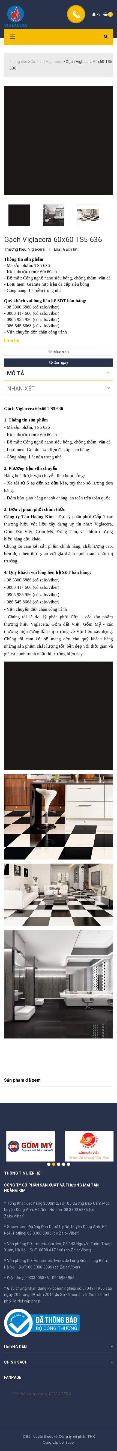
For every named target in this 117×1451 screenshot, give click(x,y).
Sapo (69, 1442)
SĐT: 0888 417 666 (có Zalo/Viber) (60, 1250)
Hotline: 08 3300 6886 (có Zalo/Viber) (46, 1233)
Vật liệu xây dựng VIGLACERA (42, 1393)
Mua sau (58, 352)
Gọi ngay (58, 362)
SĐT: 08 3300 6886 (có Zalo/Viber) (49, 1267)
